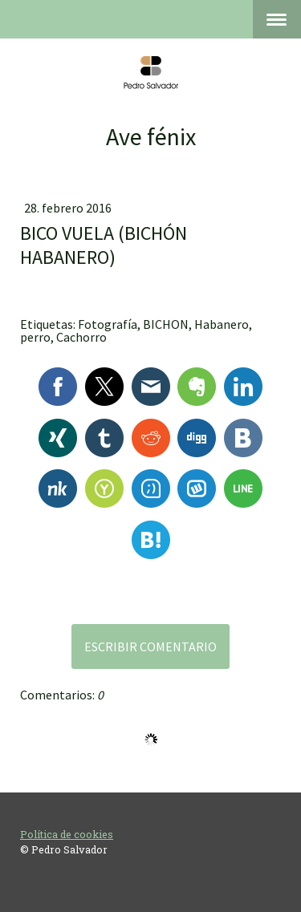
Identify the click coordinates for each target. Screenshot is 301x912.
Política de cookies (66, 834)
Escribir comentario (150, 646)
